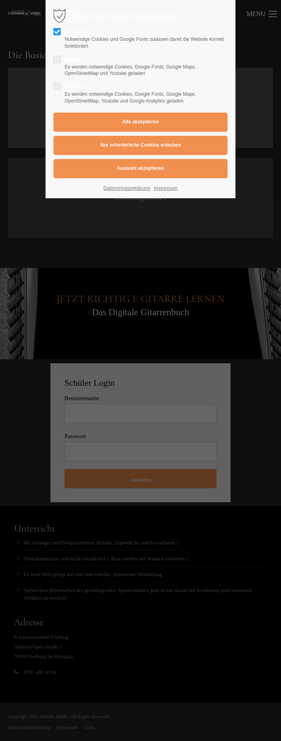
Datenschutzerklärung (126, 188)
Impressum (166, 188)
